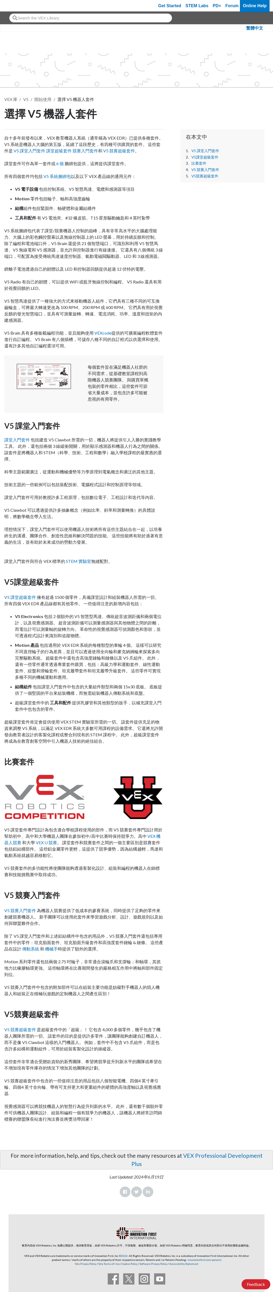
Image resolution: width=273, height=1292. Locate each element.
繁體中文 (254, 28)
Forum (232, 5)
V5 (26, 99)
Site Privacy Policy (85, 1263)
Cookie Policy (130, 1263)
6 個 (60, 163)
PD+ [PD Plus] (217, 5)
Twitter (136, 1192)
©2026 (123, 1255)
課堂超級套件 (59, 150)
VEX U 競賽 (46, 842)
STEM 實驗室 (78, 561)
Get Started (169, 5)
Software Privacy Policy (153, 1263)
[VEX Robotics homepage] (14, 5)
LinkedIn (148, 1192)
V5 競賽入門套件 (205, 170)
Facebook (125, 1192)
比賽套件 (198, 163)
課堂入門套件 (17, 439)
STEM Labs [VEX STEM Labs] (197, 5)
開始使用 (42, 99)
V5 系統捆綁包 (57, 176)
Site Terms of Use (109, 1263)
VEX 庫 (10, 99)
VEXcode (102, 332)
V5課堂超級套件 (204, 157)
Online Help (255, 5)
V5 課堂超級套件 (20, 597)
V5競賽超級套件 (204, 176)
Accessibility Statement (183, 1263)
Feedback (256, 1284)
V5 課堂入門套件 (205, 151)
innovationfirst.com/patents (205, 1259)
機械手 (51, 948)
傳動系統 (30, 948)
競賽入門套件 (85, 150)
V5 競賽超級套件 (119, 150)
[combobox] (90, 18)
